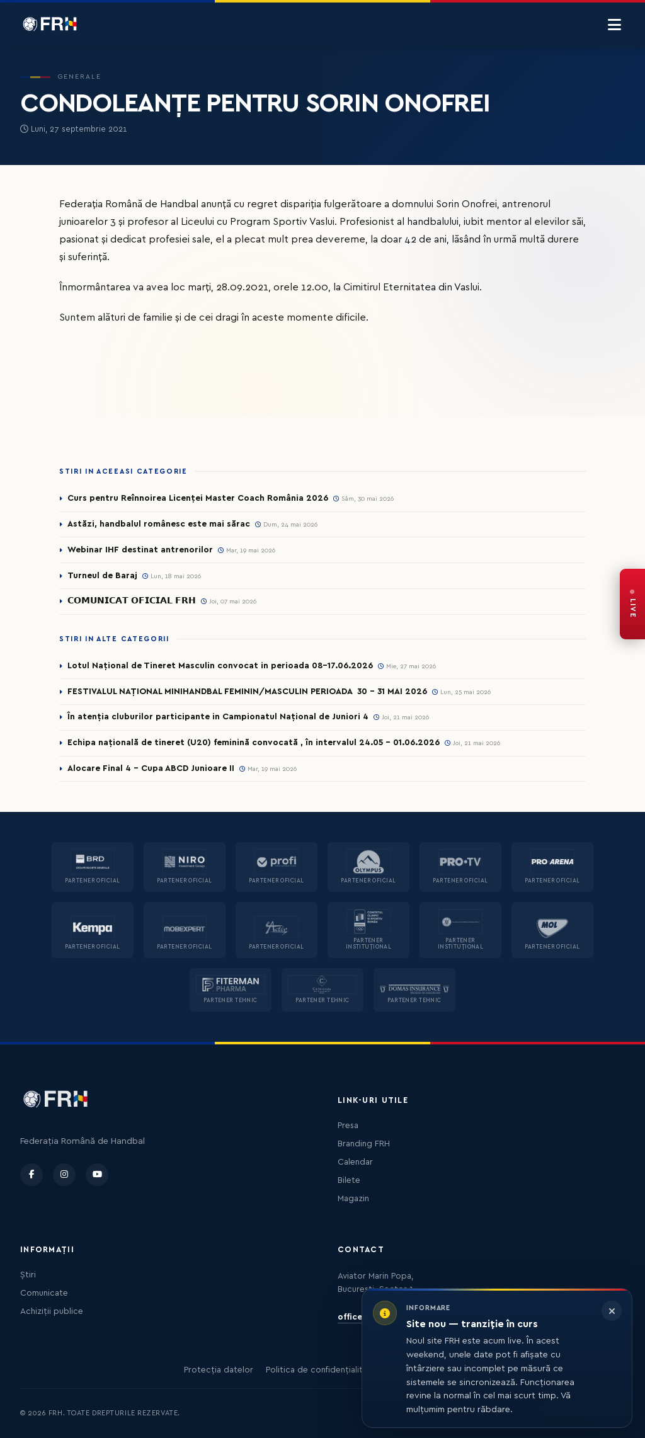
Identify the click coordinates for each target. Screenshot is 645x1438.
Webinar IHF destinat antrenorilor (140, 549)
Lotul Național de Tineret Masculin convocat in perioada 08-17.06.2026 (220, 665)
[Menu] (614, 25)
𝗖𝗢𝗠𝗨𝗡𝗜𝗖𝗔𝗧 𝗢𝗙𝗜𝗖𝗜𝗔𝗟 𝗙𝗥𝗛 (131, 601)
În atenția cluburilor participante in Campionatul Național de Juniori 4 (217, 717)
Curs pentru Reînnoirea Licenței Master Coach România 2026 (198, 498)
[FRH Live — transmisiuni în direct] (632, 604)
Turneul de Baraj (102, 575)
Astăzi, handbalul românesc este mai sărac (158, 524)
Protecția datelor (218, 1370)
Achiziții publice (51, 1311)
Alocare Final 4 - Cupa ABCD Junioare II (150, 769)
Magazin (353, 1198)
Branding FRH (364, 1143)
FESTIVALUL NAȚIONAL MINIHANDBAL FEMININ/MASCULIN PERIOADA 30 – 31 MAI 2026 (249, 691)
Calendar (355, 1162)
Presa (348, 1125)
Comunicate (44, 1293)
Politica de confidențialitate (321, 1370)
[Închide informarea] (612, 1311)
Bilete (349, 1180)
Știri (28, 1274)
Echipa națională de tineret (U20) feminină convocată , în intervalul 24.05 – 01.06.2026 (253, 743)
